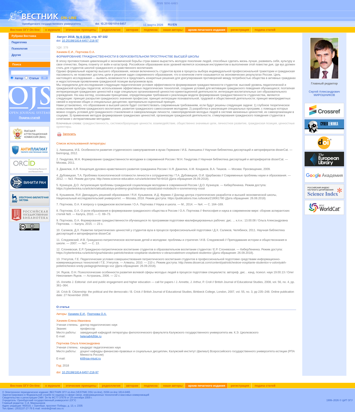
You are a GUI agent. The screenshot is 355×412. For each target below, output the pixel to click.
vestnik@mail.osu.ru (52, 408)
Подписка (150, 29)
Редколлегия (111, 29)
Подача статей (264, 29)
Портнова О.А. (97, 314)
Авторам (132, 29)
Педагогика (19, 42)
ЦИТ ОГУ (347, 400)
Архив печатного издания (206, 29)
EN (175, 24)
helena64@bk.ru (90, 336)
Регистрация (239, 29)
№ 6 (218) (83, 36)
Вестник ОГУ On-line (25, 29)
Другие (16, 55)
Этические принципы (80, 29)
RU (170, 24)
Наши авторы (172, 29)
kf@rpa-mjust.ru (90, 358)
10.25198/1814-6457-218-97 (80, 40)
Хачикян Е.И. (76, 314)
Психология (19, 48)
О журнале (52, 29)
